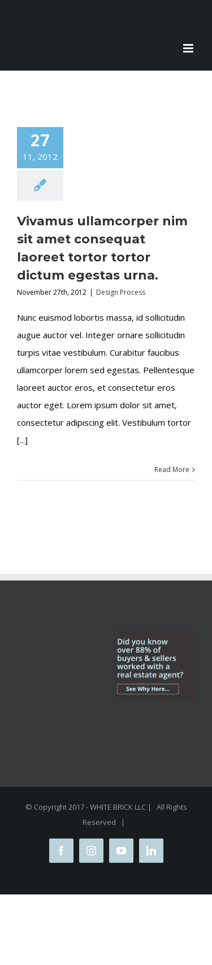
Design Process (120, 292)
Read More (171, 469)
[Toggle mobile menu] (189, 48)
